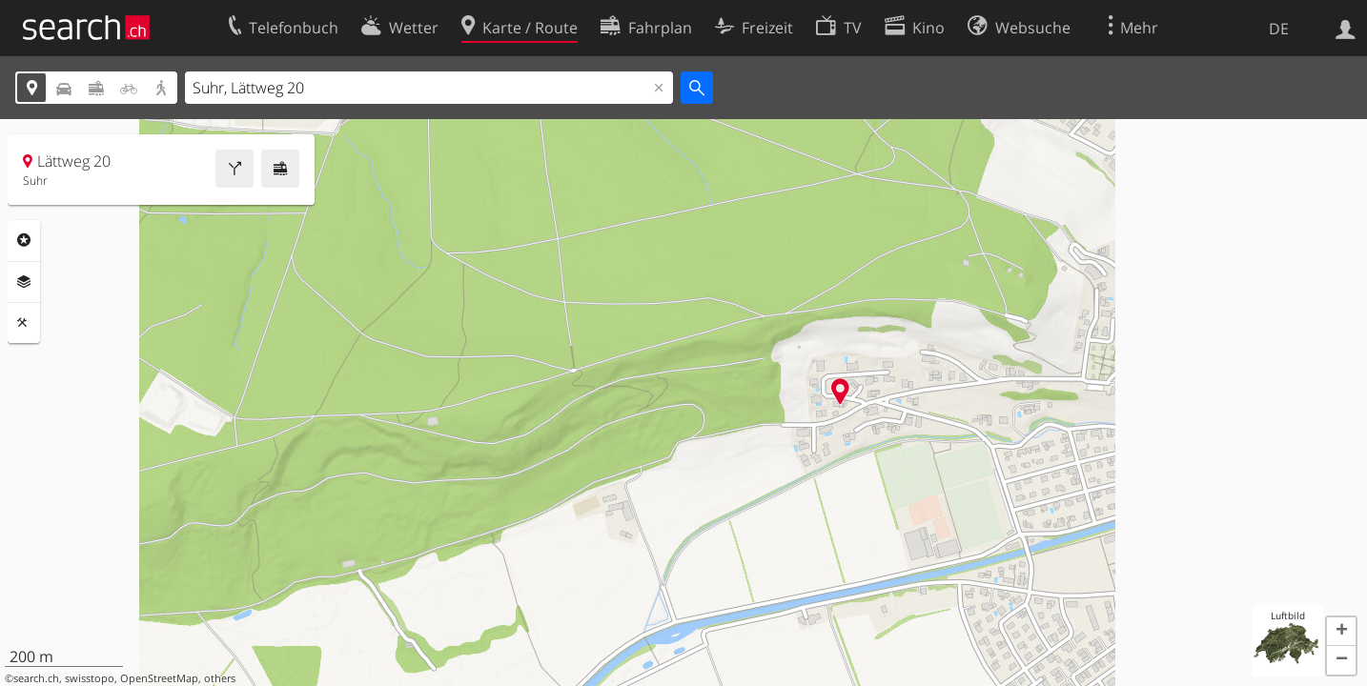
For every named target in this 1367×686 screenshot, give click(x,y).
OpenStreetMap (159, 678)
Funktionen (24, 323)
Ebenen (24, 282)
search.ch (36, 678)
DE (1279, 28)
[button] (1341, 631)
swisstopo (89, 678)
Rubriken (24, 240)
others (219, 678)
